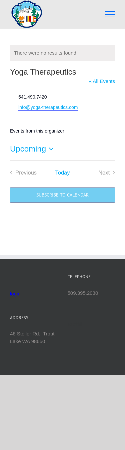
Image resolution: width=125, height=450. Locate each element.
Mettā (75, 324)
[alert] (62, 53)
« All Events (102, 81)
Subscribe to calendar (62, 195)
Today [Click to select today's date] (62, 173)
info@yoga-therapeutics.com (48, 107)
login (15, 293)
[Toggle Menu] (110, 14)
